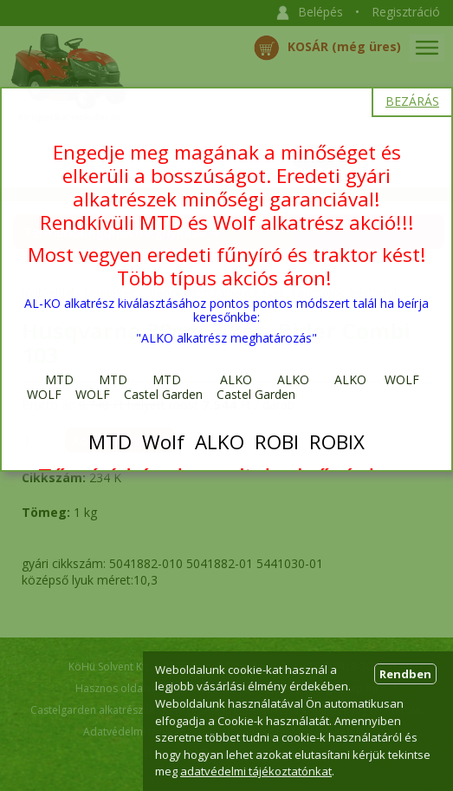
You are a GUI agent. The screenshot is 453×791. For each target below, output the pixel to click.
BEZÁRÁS (412, 101)
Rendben (405, 674)
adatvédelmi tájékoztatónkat (256, 771)
